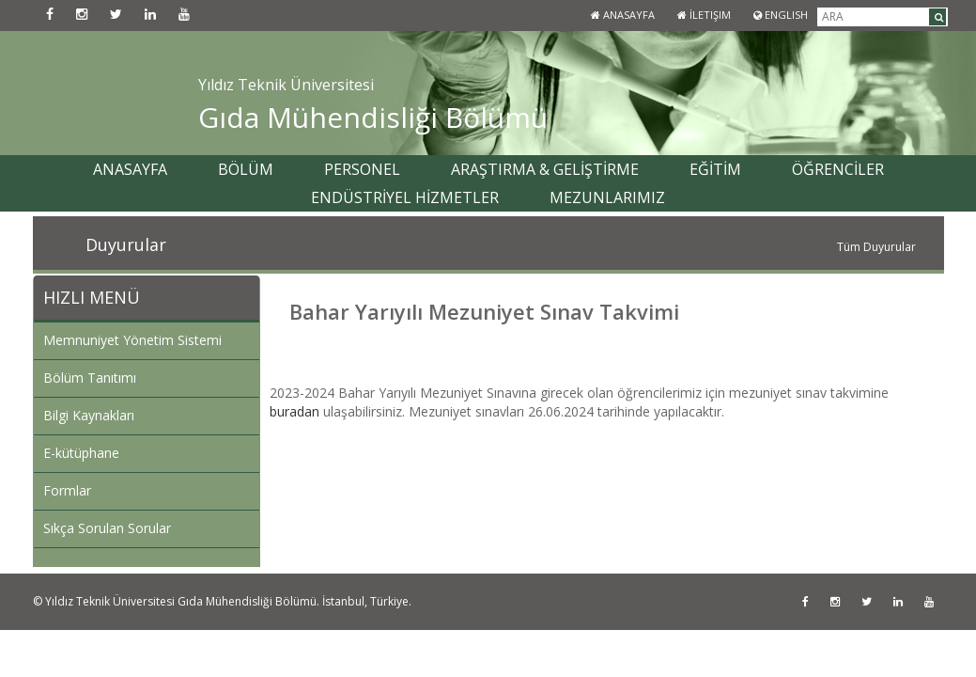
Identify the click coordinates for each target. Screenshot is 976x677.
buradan (294, 411)
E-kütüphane (81, 453)
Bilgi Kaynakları (88, 415)
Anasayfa (623, 15)
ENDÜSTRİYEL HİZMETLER (405, 197)
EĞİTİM (715, 169)
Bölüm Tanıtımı (89, 377)
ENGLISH (780, 15)
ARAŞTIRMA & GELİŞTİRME (545, 169)
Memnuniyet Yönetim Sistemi (132, 340)
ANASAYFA (130, 169)
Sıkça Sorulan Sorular (107, 528)
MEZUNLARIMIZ (607, 197)
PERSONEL (362, 169)
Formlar (67, 490)
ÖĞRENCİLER (838, 169)
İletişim (704, 15)
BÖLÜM (245, 169)
